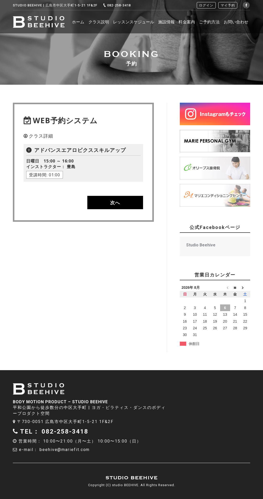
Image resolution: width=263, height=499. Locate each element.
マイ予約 (228, 5)
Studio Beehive (200, 245)
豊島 (51, 168)
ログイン (206, 5)
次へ (115, 202)
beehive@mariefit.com (65, 449)
